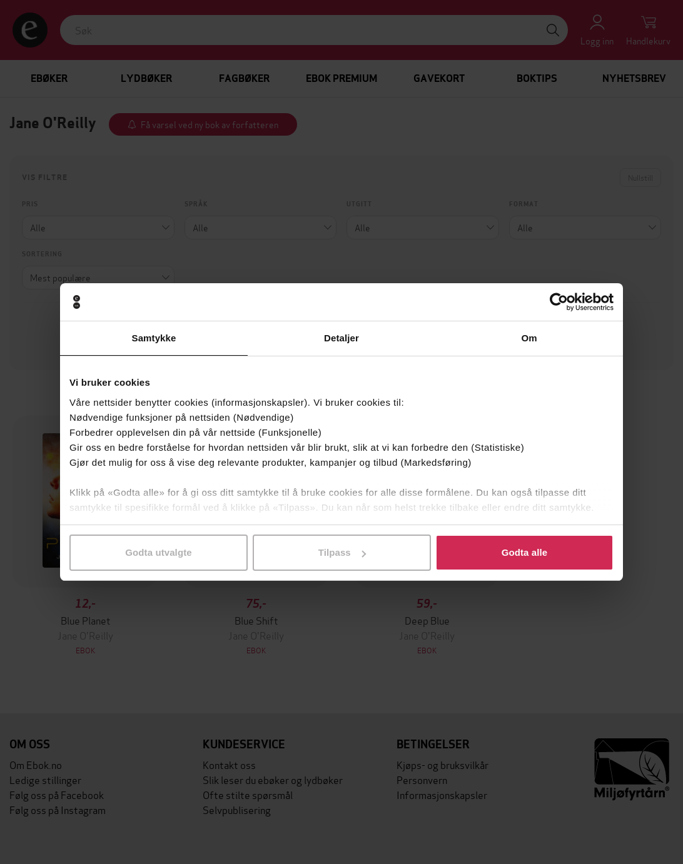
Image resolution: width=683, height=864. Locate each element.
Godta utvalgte (158, 552)
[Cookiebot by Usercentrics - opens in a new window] (559, 302)
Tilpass (342, 552)
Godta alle (525, 552)
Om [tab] (529, 338)
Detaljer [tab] (341, 338)
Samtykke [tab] (154, 338)
